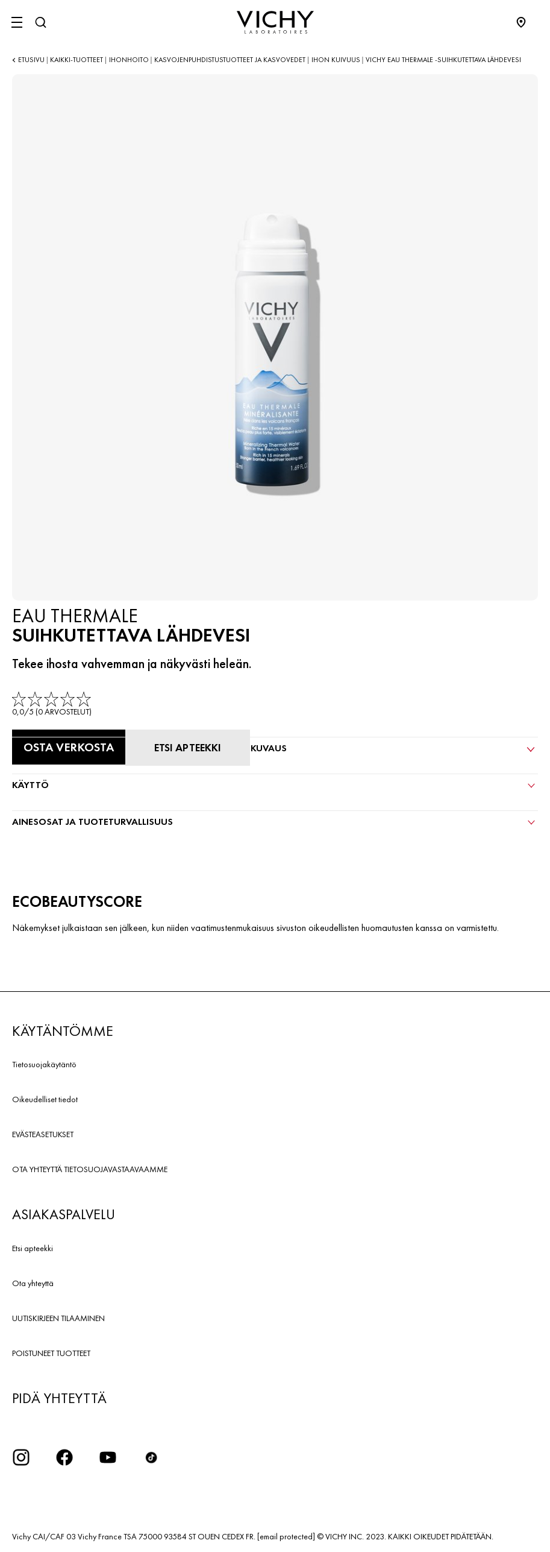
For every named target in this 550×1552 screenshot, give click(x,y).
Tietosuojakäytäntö (44, 1064)
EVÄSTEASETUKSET (42, 1134)
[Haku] (40, 22)
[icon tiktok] (151, 1457)
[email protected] (286, 1536)
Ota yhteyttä (33, 1283)
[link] (52, 704)
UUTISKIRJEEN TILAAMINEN (58, 1318)
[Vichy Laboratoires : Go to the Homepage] (275, 22)
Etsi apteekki (32, 1248)
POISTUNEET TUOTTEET (51, 1353)
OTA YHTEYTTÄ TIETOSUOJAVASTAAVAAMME (89, 1169)
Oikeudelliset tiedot (45, 1099)
